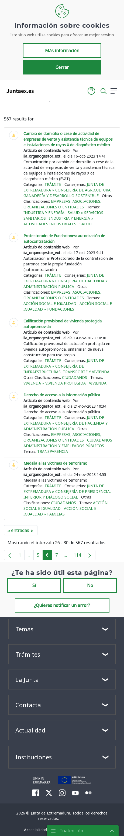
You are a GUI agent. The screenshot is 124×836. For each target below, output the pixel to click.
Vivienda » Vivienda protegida (54, 383)
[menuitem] (35, 792)
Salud (86, 223)
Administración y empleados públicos (63, 445)
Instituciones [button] (33, 757)
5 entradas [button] (22, 531)
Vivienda (97, 383)
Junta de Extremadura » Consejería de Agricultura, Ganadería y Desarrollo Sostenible (67, 190)
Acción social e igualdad (49, 303)
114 (79, 556)
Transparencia (52, 451)
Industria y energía (43, 212)
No (90, 585)
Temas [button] (24, 629)
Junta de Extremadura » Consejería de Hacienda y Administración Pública (65, 281)
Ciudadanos (74, 377)
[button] (91, 91)
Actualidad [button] (30, 730)
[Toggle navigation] (41, 90)
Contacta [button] (28, 705)
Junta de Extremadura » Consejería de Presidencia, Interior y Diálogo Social (67, 491)
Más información (62, 51)
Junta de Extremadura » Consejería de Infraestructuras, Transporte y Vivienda (66, 366)
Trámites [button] (27, 654)
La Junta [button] (27, 679)
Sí (34, 585)
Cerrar (62, 67)
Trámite (52, 184)
